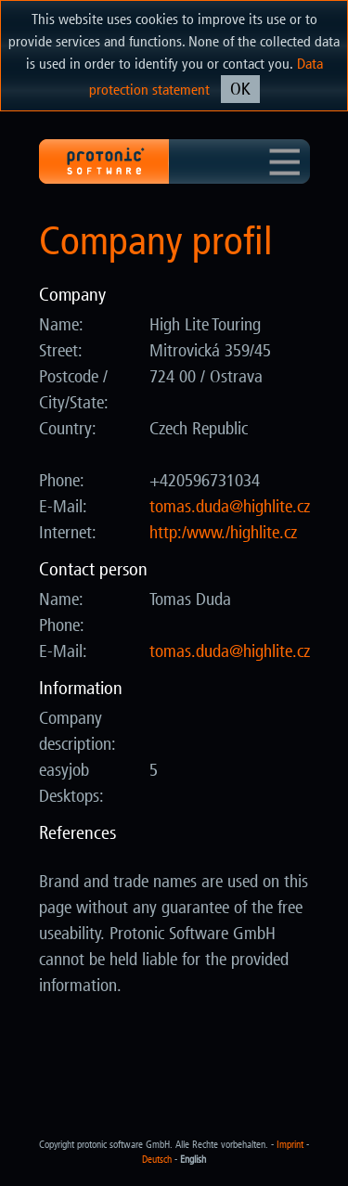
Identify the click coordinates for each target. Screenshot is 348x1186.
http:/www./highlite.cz (223, 532)
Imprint (290, 1145)
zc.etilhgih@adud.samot (229, 506)
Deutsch (157, 1160)
